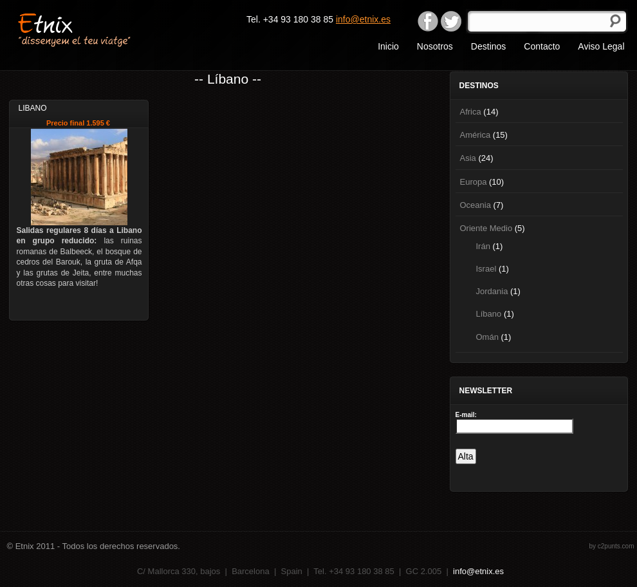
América (475, 135)
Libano (33, 108)
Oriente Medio (486, 228)
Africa (470, 111)
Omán (487, 337)
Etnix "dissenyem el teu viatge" (97, 29)
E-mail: (466, 414)
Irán (483, 246)
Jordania (492, 291)
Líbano (489, 314)
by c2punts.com (611, 546)
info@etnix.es (363, 19)
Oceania (475, 205)
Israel (486, 269)
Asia (468, 158)
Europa (473, 182)
